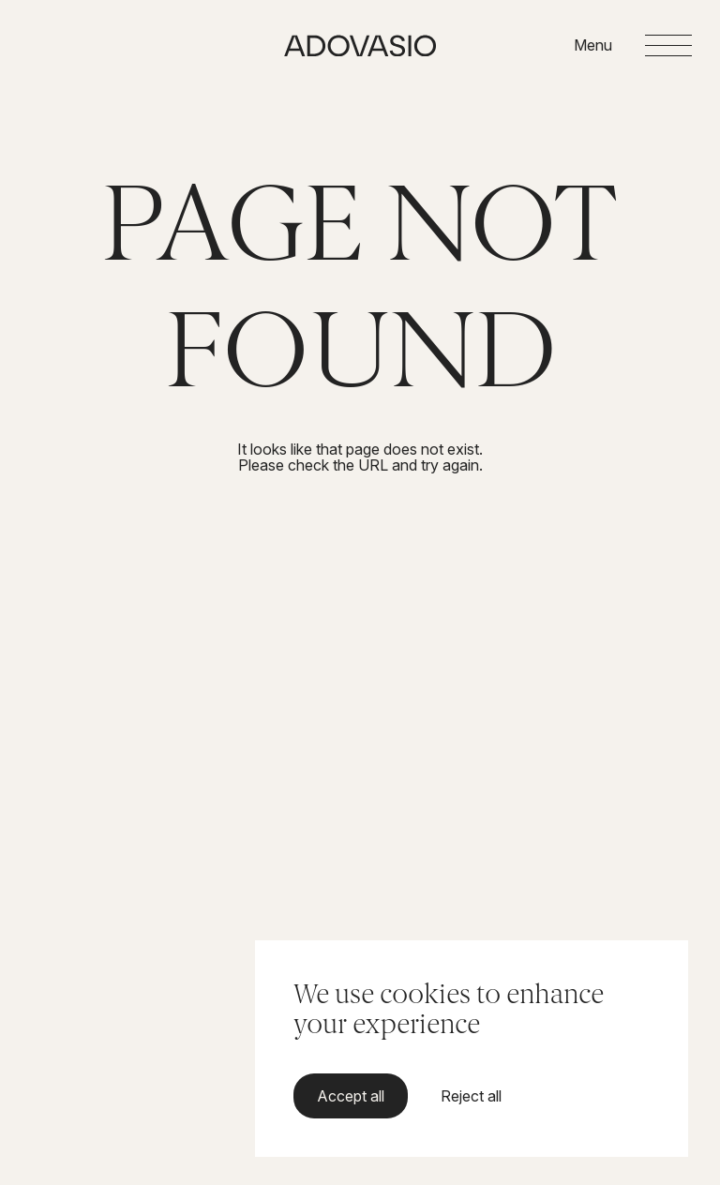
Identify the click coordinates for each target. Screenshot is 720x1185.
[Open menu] (633, 46)
